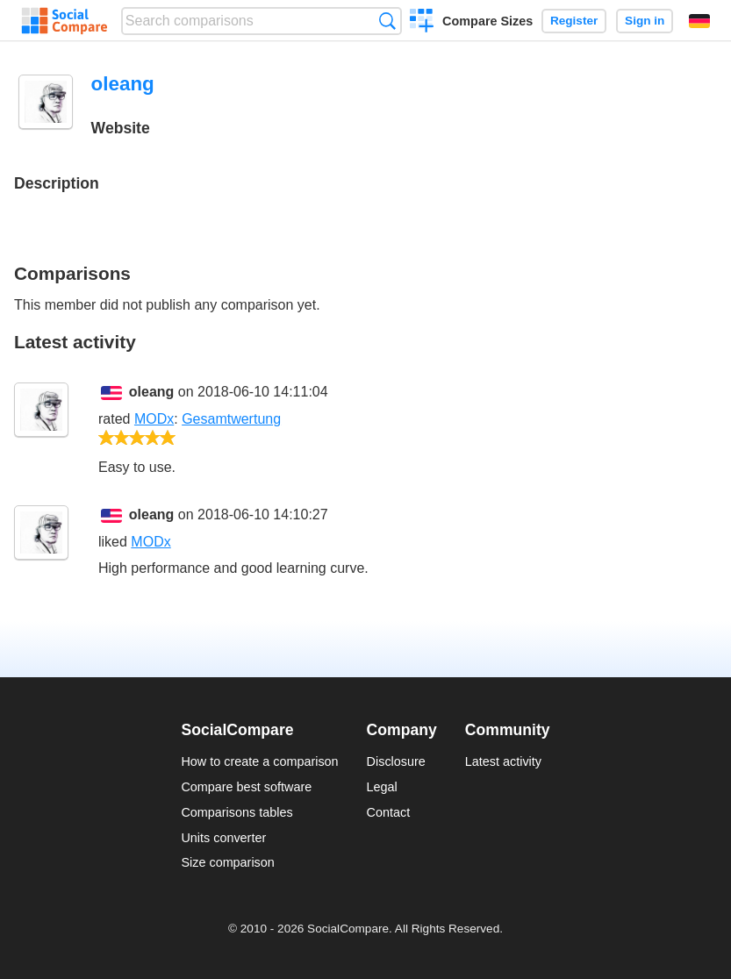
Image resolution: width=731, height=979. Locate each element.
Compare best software (246, 787)
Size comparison (227, 862)
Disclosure (396, 761)
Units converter (223, 838)
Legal (382, 787)
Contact (389, 812)
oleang (152, 391)
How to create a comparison (259, 761)
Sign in (644, 20)
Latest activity (503, 761)
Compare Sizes (487, 21)
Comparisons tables (236, 812)
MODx (154, 418)
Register (574, 20)
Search (387, 20)
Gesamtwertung (231, 418)
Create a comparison (422, 22)
